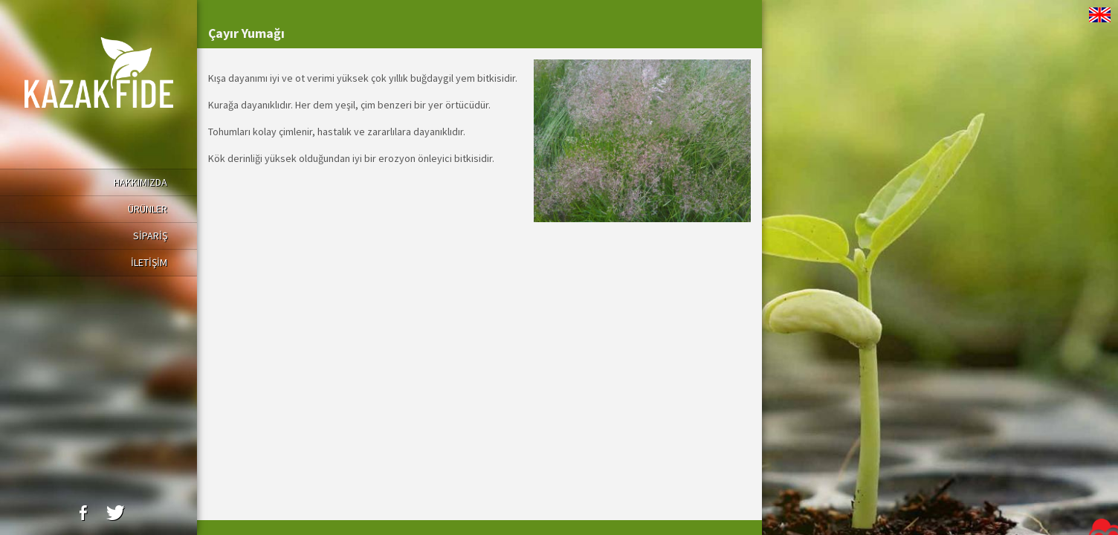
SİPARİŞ (150, 235)
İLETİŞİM (149, 262)
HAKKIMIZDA (140, 182)
